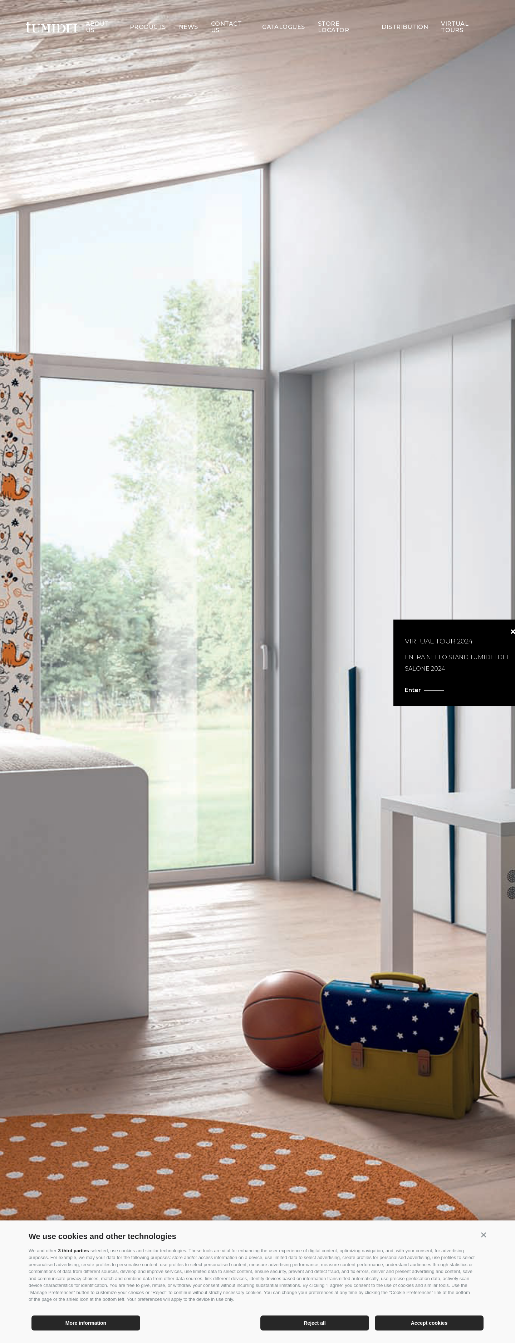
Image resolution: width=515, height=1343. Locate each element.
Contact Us (226, 14)
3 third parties (73, 1250)
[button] (483, 1235)
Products (148, 14)
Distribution (405, 14)
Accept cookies (429, 1323)
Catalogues (283, 14)
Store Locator (333, 14)
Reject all (314, 1323)
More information (85, 1323)
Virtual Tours (455, 14)
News (188, 14)
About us (97, 14)
